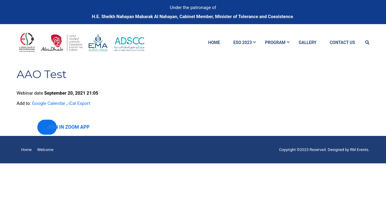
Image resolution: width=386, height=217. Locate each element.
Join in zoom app (52, 127)
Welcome (45, 149)
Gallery (307, 42)
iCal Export (79, 103)
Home (214, 42)
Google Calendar (48, 103)
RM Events (359, 149)
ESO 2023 (242, 42)
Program (275, 42)
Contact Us (342, 42)
